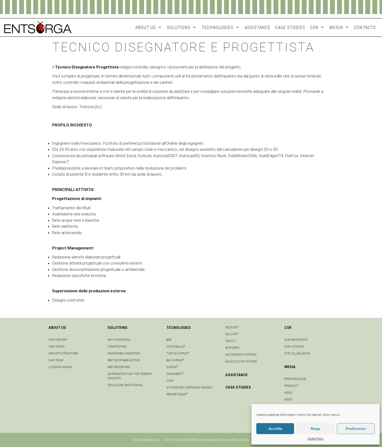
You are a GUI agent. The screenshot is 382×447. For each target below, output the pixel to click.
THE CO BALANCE (297, 353)
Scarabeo (174, 374)
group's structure (63, 353)
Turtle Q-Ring (177, 353)
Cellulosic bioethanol (125, 385)
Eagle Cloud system (241, 361)
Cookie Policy (315, 438)
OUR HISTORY (57, 340)
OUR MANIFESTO (296, 340)
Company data (209, 440)
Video (288, 399)
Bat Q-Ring (175, 360)
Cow (169, 380)
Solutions (183, 27)
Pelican (232, 327)
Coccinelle (175, 346)
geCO (230, 341)
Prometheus (177, 394)
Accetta (275, 429)
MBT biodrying (118, 367)
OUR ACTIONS (294, 346)
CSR (318, 27)
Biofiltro (232, 348)
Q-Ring (172, 367)
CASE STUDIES (238, 387)
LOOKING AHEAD (60, 367)
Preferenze (356, 429)
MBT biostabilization (123, 360)
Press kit (291, 386)
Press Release (295, 379)
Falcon (231, 334)
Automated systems (241, 354)
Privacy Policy (230, 440)
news (288, 392)
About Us (149, 27)
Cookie (245, 440)
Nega (315, 429)
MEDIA (340, 27)
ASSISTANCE (257, 27)
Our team (55, 360)
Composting (117, 346)
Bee (169, 340)
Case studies (290, 27)
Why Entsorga (118, 340)
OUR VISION (56, 346)
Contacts (365, 27)
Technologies (221, 27)
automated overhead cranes (189, 387)
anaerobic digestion (123, 353)
